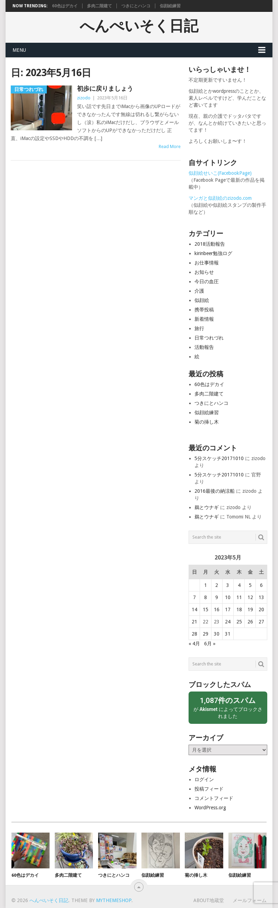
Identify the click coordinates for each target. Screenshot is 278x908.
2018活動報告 (209, 244)
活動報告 (204, 347)
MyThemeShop (113, 900)
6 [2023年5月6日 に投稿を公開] (261, 585)
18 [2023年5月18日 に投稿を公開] (239, 609)
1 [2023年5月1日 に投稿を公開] (205, 585)
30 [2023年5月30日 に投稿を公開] (216, 634)
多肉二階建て (99, 5)
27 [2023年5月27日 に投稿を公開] (261, 621)
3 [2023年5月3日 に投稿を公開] (227, 585)
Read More (170, 146)
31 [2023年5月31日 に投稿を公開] (228, 634)
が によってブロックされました (228, 707)
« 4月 (194, 643)
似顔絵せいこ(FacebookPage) (220, 173)
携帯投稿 (204, 309)
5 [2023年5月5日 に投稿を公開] (250, 585)
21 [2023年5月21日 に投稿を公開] (194, 621)
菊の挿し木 (206, 422)
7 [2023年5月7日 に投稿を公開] (194, 597)
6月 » (210, 643)
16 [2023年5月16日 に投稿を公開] (216, 609)
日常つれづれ (209, 338)
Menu (19, 50)
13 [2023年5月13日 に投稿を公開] (261, 597)
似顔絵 (201, 300)
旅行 (199, 328)
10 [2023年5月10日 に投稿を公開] (228, 597)
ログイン (204, 779)
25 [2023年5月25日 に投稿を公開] (239, 621)
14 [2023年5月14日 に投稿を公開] (194, 609)
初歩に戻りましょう (105, 88)
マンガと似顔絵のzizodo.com (220, 198)
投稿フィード (209, 789)
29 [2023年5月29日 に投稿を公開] (205, 634)
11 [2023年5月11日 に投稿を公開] (239, 597)
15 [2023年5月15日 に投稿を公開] (205, 609)
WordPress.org (210, 807)
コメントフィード (213, 798)
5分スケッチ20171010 (219, 458)
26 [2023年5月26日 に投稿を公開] (250, 621)
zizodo (83, 97)
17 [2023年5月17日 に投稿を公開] (228, 609)
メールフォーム (250, 900)
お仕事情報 (206, 262)
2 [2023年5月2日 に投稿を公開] (216, 585)
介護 (199, 291)
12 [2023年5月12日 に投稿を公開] (250, 597)
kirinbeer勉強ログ (213, 253)
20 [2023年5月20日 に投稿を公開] (261, 609)
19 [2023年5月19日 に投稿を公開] (250, 609)
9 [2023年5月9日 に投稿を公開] (216, 597)
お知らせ (204, 272)
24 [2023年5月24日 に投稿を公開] (228, 621)
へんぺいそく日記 (139, 26)
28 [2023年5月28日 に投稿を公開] (194, 634)
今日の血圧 (206, 281)
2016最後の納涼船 (214, 491)
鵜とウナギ (206, 507)
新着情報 (204, 319)
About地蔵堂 (208, 900)
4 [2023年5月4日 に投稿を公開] (239, 585)
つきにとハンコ (135, 5)
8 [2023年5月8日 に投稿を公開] (205, 597)
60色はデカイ (65, 5)
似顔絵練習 (170, 5)
